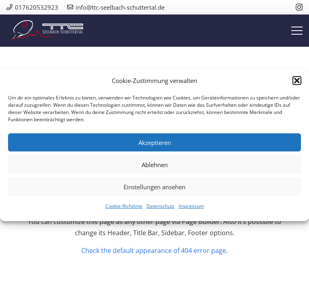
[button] (297, 81)
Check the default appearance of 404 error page (153, 250)
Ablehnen (155, 165)
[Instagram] (299, 7)
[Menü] (297, 31)
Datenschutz (160, 206)
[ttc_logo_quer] (46, 31)
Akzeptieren (154, 143)
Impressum (191, 206)
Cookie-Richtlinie (123, 206)
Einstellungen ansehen (154, 187)
